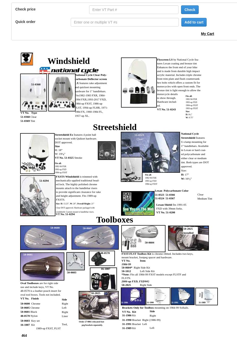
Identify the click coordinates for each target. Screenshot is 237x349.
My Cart (207, 34)
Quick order (25, 22)
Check (189, 10)
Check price (25, 9)
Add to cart (194, 22)
